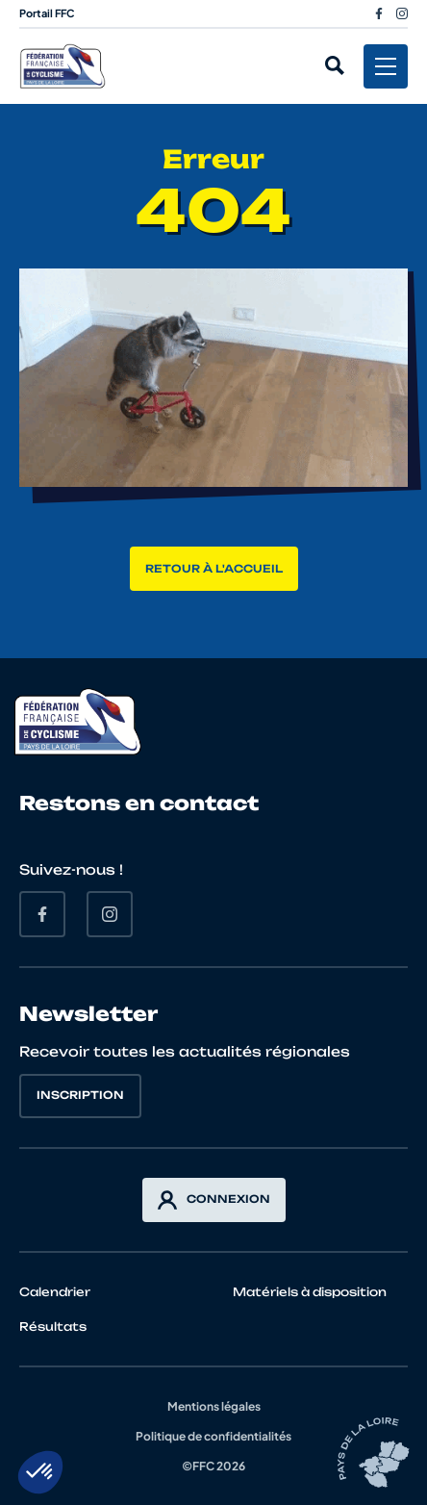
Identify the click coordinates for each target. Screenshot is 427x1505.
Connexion (214, 1200)
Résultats (53, 1326)
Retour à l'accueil (214, 568)
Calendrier (54, 1292)
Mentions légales (214, 1406)
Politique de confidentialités (213, 1436)
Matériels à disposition (310, 1292)
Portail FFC (47, 13)
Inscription (80, 1095)
